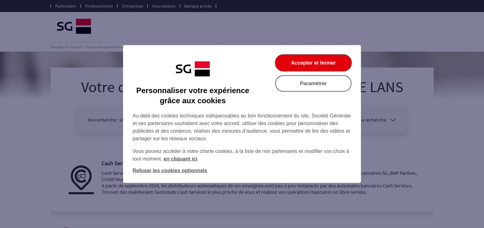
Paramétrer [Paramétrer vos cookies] (313, 83)
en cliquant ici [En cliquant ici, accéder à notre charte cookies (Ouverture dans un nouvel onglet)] (181, 159)
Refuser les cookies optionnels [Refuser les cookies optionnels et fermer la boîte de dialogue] (170, 170)
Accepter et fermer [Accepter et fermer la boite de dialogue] (313, 63)
